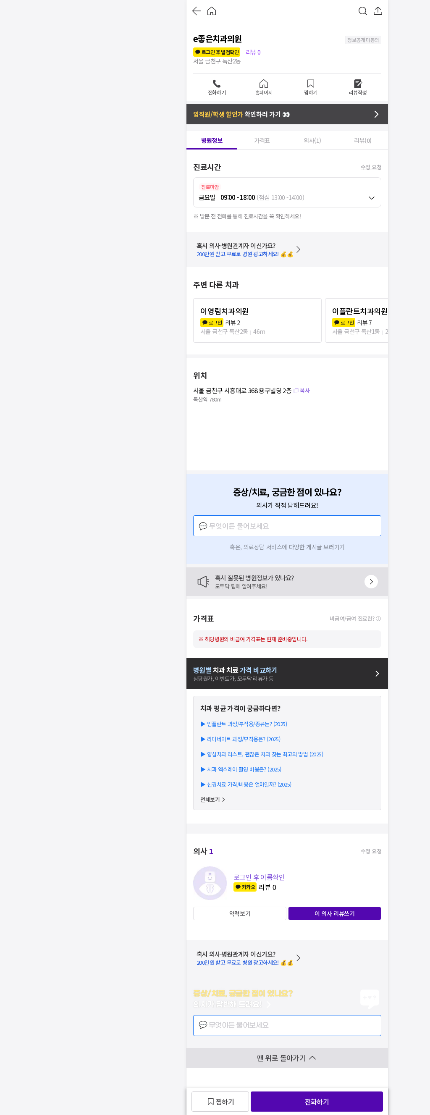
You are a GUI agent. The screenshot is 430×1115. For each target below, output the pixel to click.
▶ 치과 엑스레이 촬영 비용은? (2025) (240, 769)
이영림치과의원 (224, 310)
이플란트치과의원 (360, 310)
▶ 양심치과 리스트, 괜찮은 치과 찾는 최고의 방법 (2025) (261, 754)
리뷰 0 (253, 52)
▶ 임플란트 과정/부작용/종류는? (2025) (243, 724)
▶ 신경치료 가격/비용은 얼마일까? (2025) (245, 784)
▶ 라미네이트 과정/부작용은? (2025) (240, 739)
